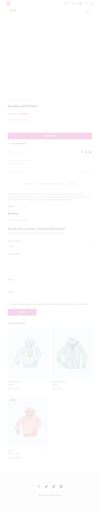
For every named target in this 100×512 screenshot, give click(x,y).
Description (28, 184)
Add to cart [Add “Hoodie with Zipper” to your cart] (57, 389)
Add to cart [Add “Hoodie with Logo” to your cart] (14, 389)
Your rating (14, 241)
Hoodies (27, 100)
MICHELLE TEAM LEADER (50, 495)
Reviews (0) (72, 184)
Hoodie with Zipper (59, 382)
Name (11, 280)
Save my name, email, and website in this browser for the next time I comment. (50, 304)
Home (10, 100)
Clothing (18, 100)
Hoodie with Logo (14, 382)
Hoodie (10, 451)
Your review (14, 254)
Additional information (51, 184)
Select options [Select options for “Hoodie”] (15, 458)
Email (11, 292)
